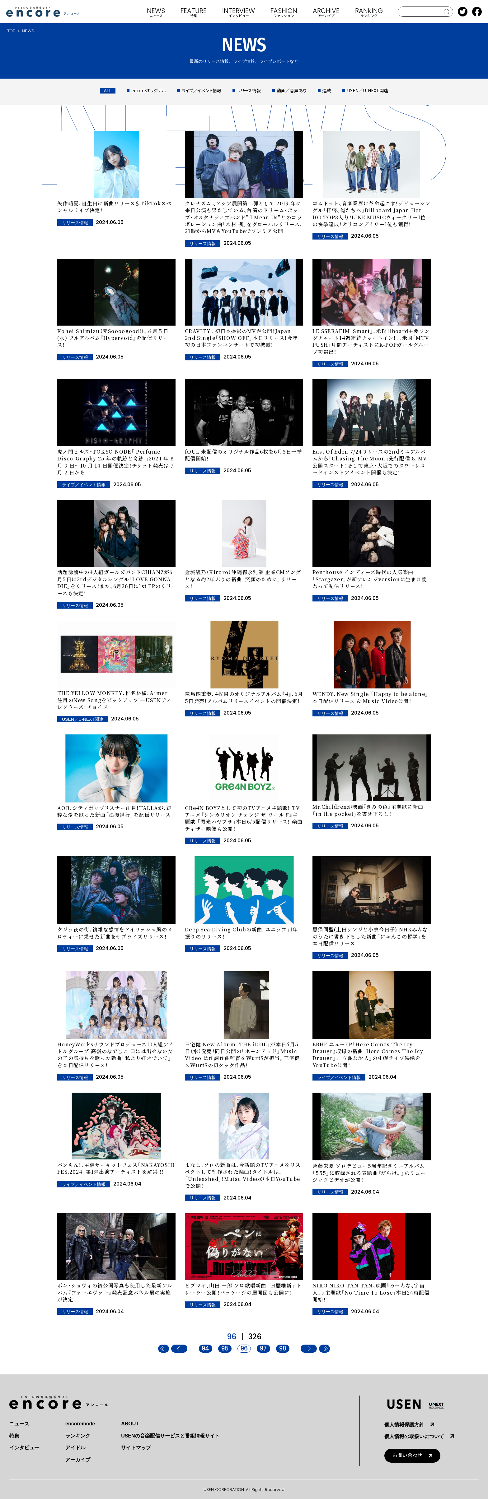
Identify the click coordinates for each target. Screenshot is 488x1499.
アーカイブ (77, 1459)
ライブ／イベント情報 (201, 90)
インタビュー (24, 1447)
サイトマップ (136, 1447)
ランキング (77, 1435)
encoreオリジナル (148, 90)
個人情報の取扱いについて (414, 1436)
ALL (108, 90)
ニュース (19, 1423)
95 (224, 1349)
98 (282, 1349)
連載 (326, 90)
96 (244, 1349)
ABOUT (130, 1423)
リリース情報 (249, 90)
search (447, 12)
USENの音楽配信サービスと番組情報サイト (170, 1435)
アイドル (75, 1447)
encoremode (80, 1423)
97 (263, 1349)
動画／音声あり (292, 90)
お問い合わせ (407, 1455)
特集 (14, 1435)
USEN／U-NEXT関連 (367, 90)
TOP (11, 31)
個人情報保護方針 (404, 1424)
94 (205, 1349)
